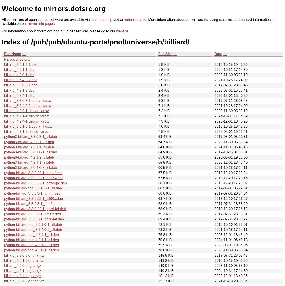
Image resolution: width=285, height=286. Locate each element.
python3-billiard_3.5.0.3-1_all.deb (30, 137)
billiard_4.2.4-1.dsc (19, 95)
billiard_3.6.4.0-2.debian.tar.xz (28, 106)
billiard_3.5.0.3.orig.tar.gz (24, 255)
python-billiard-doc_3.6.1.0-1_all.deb (33, 224)
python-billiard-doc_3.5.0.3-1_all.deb (33, 188)
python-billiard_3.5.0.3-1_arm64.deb (32, 204)
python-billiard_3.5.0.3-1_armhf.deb (32, 193)
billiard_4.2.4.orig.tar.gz (22, 276)
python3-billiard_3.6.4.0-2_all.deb (30, 167)
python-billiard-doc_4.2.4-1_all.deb (31, 235)
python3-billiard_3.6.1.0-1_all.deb (30, 152)
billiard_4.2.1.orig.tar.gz (22, 271)
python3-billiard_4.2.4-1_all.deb (29, 162)
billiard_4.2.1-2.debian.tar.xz (26, 131)
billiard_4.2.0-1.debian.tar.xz (26, 111)
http (94, 20)
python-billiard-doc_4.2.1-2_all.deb (31, 245)
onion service (135, 20)
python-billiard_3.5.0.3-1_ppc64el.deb (34, 219)
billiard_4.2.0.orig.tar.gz (22, 266)
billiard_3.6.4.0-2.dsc (20, 80)
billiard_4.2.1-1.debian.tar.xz (26, 116)
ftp (110, 20)
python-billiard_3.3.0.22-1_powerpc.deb (35, 183)
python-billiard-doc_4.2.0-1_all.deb (31, 250)
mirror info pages (41, 24)
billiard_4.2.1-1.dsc (19, 70)
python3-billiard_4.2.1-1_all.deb (29, 147)
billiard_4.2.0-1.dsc (19, 75)
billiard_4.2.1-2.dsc (19, 90)
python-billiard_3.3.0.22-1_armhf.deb (33, 173)
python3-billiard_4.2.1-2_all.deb (29, 157)
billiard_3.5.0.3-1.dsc (20, 85)
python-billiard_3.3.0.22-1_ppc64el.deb (35, 209)
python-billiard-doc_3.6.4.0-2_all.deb (33, 230)
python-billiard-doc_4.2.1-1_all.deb (31, 240)
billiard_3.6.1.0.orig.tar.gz (24, 260)
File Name (12, 54)
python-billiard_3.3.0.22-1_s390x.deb (33, 199)
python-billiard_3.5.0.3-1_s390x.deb (32, 214)
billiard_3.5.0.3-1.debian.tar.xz (28, 101)
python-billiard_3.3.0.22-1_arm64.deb (33, 178)
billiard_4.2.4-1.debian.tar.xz (26, 121)
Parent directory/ (17, 59)
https (102, 20)
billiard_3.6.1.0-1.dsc (20, 64)
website (122, 31)
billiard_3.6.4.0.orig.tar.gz (24, 281)
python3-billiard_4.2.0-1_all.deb (29, 142)
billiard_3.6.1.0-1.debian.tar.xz (28, 126)
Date (218, 54)
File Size (165, 54)
